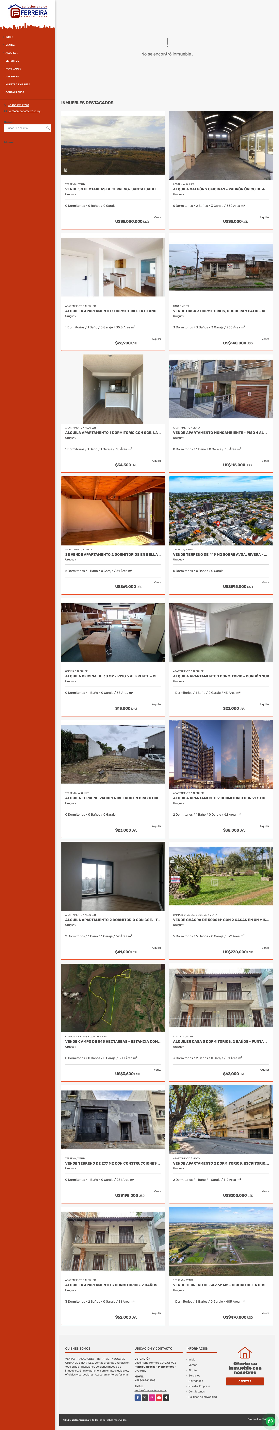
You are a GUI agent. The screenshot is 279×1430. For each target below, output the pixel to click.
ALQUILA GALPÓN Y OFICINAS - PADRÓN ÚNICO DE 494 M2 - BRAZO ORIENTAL (221, 189)
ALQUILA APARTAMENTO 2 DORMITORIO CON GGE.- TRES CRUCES (113, 920)
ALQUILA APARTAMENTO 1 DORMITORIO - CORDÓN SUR (221, 676)
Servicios (12, 60)
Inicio (9, 37)
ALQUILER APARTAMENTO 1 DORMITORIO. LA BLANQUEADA (113, 311)
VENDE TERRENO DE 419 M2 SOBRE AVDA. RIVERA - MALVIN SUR (221, 555)
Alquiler (12, 52)
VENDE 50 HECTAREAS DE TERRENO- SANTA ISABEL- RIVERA (113, 189)
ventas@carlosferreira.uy (24, 111)
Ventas (10, 44)
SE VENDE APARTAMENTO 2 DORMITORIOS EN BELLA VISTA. (113, 555)
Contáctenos (15, 92)
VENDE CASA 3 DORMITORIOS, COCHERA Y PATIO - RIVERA (221, 311)
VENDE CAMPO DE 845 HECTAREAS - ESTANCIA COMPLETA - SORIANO (113, 1042)
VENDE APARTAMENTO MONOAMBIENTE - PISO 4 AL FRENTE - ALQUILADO (221, 433)
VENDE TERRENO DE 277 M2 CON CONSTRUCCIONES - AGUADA (113, 1163)
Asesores (12, 76)
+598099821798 (18, 105)
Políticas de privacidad (203, 1397)
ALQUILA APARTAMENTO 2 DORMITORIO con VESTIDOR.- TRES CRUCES (221, 798)
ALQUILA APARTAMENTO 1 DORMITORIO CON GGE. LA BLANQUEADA (113, 433)
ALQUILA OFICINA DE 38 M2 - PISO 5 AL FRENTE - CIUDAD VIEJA (113, 676)
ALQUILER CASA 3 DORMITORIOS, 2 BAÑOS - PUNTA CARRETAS (221, 1042)
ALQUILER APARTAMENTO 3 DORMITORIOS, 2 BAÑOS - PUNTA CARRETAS (113, 1285)
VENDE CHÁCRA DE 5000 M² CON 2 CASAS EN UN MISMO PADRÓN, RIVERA (221, 920)
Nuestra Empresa (18, 84)
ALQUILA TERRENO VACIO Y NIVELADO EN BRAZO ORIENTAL (113, 798)
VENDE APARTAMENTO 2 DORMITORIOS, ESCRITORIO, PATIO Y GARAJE (221, 1163)
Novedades (13, 68)
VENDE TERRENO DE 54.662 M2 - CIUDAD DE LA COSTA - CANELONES (221, 1285)
